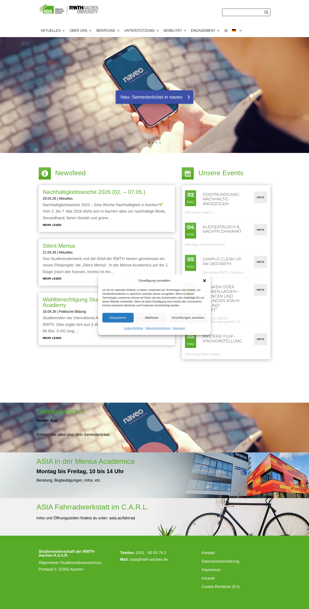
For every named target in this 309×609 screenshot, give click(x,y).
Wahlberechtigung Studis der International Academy (94, 302)
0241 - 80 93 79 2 (151, 553)
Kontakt (208, 553)
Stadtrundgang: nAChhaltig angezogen (221, 199)
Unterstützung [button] (141, 30)
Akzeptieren (117, 317)
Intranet (208, 578)
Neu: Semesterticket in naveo (151, 97)
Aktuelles (66, 198)
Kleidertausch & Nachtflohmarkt (222, 229)
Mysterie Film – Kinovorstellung (222, 338)
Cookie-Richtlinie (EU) (221, 587)
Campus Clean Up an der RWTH (222, 261)
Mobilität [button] (175, 30)
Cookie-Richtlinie (133, 328)
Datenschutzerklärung (157, 328)
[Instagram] (226, 30)
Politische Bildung (72, 311)
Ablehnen (151, 317)
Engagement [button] (205, 30)
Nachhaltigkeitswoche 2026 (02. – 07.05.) (94, 192)
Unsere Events (220, 173)
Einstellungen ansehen (188, 317)
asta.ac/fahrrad (121, 518)
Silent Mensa (59, 246)
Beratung (108, 30)
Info (261, 197)
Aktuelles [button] (53, 30)
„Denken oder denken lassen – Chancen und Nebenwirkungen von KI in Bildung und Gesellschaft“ (212, 299)
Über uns (81, 30)
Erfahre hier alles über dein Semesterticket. (73, 434)
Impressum (179, 328)
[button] (204, 280)
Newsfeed (70, 173)
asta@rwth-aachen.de (149, 559)
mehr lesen (52, 224)
